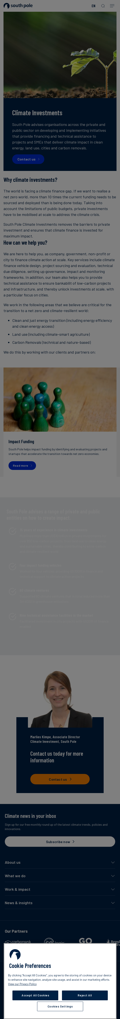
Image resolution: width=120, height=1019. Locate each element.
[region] (60, 981)
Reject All (85, 995)
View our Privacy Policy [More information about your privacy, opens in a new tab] (22, 984)
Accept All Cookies (35, 995)
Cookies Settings (60, 1006)
